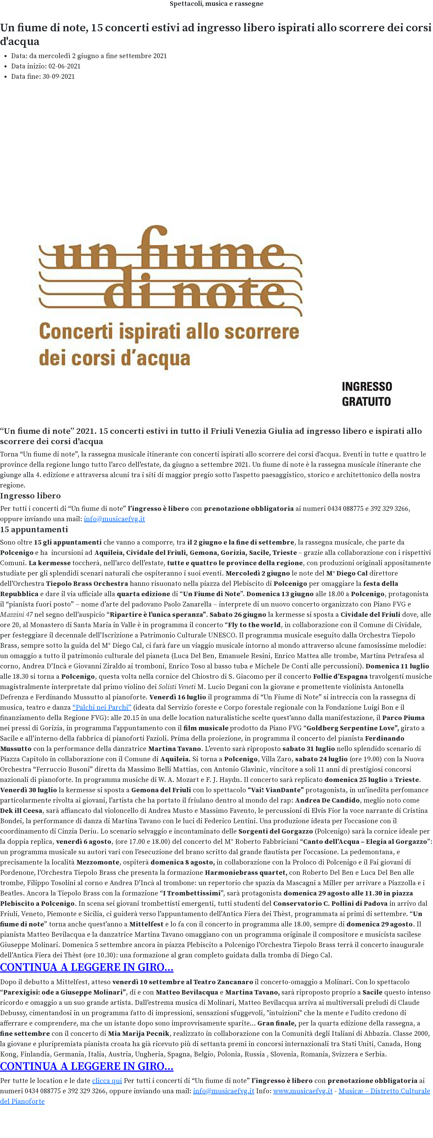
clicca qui (107, 1081)
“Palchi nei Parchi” (102, 708)
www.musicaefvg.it (303, 1091)
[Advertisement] (216, 136)
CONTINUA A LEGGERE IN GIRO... (87, 967)
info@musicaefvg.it (114, 519)
